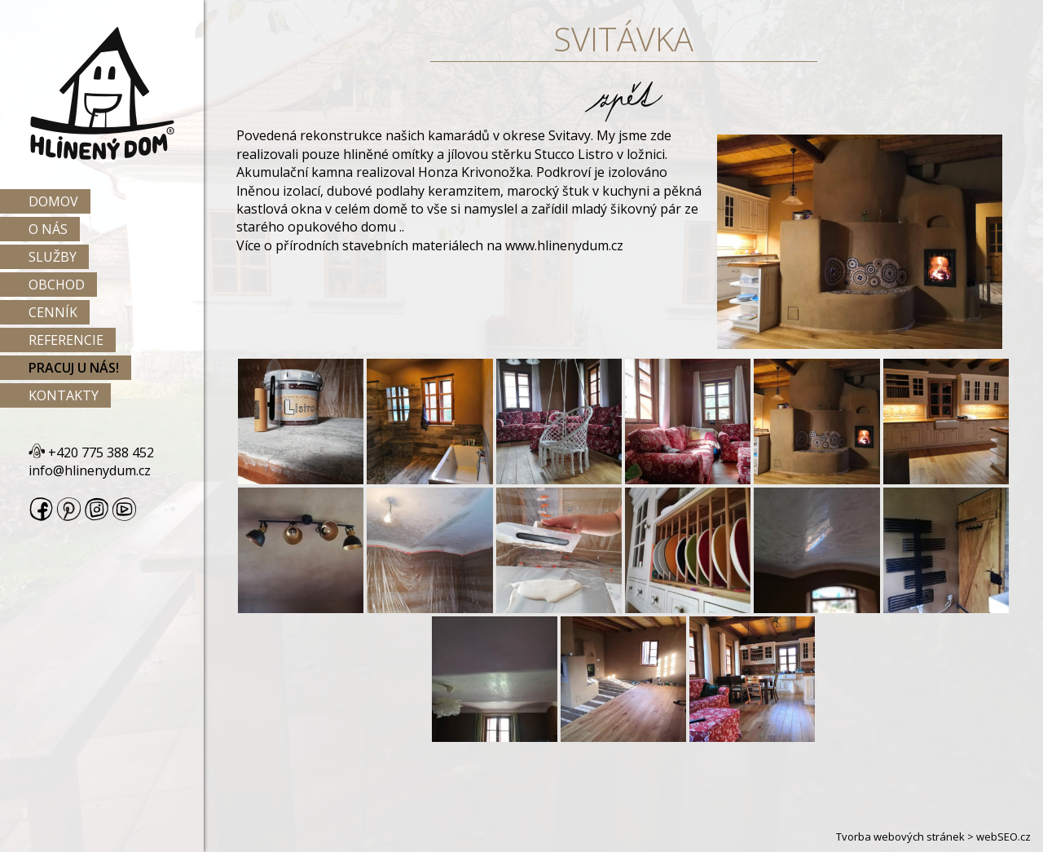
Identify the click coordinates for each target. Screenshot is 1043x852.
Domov (53, 201)
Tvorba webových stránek (900, 836)
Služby (53, 257)
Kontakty (64, 395)
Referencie (66, 340)
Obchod (57, 285)
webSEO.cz (1003, 836)
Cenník (53, 312)
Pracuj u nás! (74, 368)
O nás (48, 229)
